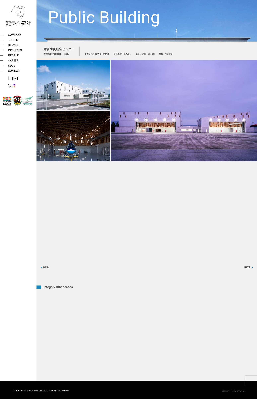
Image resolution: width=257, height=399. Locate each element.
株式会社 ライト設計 (18, 15)
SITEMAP (225, 391)
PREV (46, 267)
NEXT (247, 267)
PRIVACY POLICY (238, 391)
